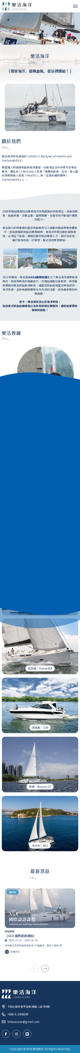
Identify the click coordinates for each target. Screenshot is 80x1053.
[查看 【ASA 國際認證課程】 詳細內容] (40, 921)
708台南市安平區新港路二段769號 (26, 1006)
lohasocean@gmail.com (21, 1022)
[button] (45, 968)
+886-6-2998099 (15, 1014)
